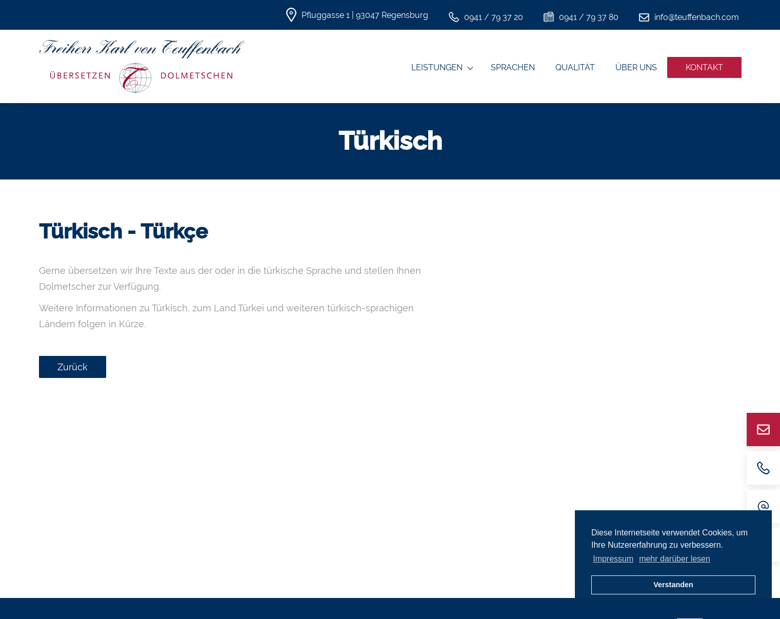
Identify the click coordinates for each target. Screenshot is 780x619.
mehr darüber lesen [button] (674, 558)
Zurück (72, 367)
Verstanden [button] (673, 585)
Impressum (613, 558)
